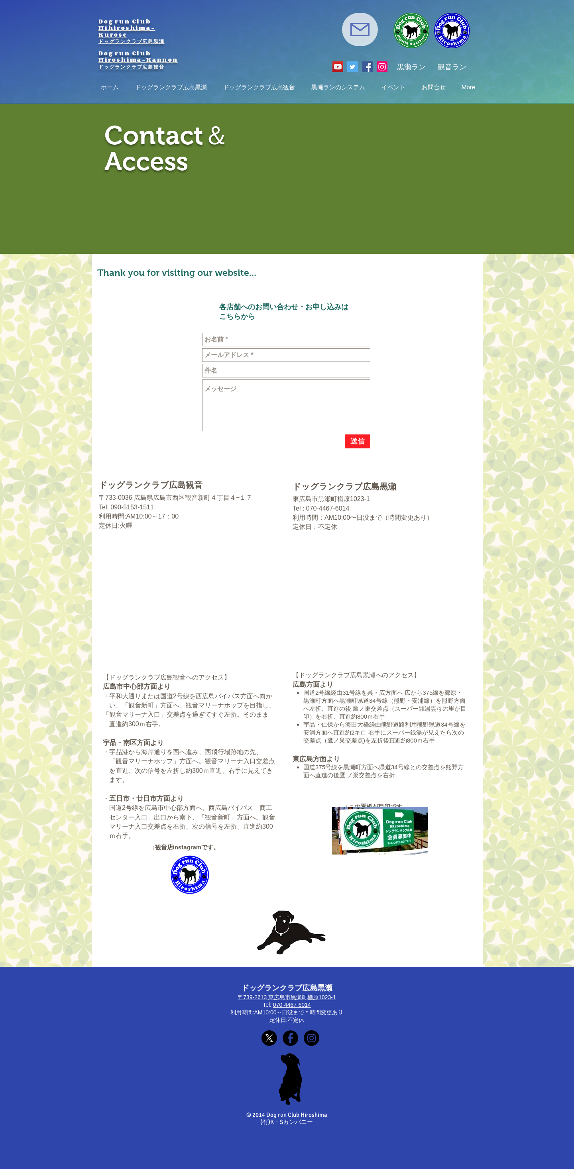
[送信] (357, 441)
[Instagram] (382, 66)
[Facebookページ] (290, 1038)
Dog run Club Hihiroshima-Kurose (126, 28)
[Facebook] (367, 66)
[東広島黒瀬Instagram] (311, 1038)
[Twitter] (352, 66)
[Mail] (360, 29)
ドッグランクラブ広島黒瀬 (131, 40)
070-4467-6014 (292, 1005)
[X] (269, 1038)
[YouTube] (337, 66)
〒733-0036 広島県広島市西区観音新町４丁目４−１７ (175, 497)
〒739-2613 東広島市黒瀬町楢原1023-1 (287, 997)
